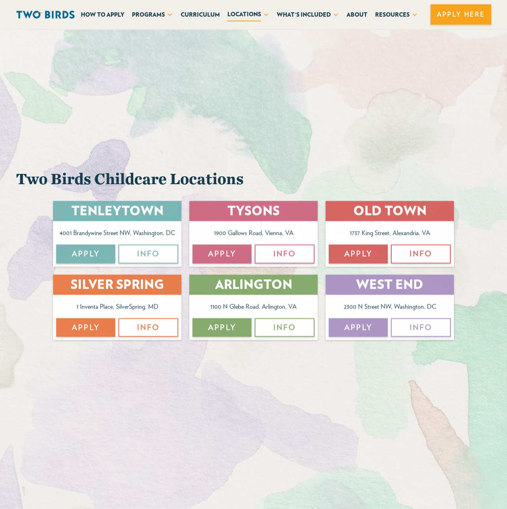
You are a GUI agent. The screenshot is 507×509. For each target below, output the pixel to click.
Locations (244, 14)
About (357, 14)
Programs (148, 14)
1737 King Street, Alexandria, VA (390, 234)
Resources (392, 14)
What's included (304, 14)
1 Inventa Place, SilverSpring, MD (117, 307)
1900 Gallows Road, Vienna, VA (254, 234)
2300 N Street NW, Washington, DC (390, 307)
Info (148, 255)
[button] (152, 14)
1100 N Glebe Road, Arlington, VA (253, 307)
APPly (86, 255)
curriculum (200, 14)
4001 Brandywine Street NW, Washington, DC (117, 234)
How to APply (102, 14)
